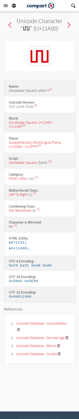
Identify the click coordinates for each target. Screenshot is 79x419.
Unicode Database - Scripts (36, 353)
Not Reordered (20, 210)
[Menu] (6, 6)
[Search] (73, 6)
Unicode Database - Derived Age (40, 337)
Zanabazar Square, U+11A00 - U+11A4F (31, 124)
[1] (50, 89)
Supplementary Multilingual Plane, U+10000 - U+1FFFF (35, 144)
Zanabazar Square (22, 162)
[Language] (14, 6)
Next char (69, 25)
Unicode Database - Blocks (36, 345)
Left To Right (18, 194)
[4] (49, 161)
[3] (23, 125)
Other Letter (18, 178)
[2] (35, 105)
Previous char (10, 25)
